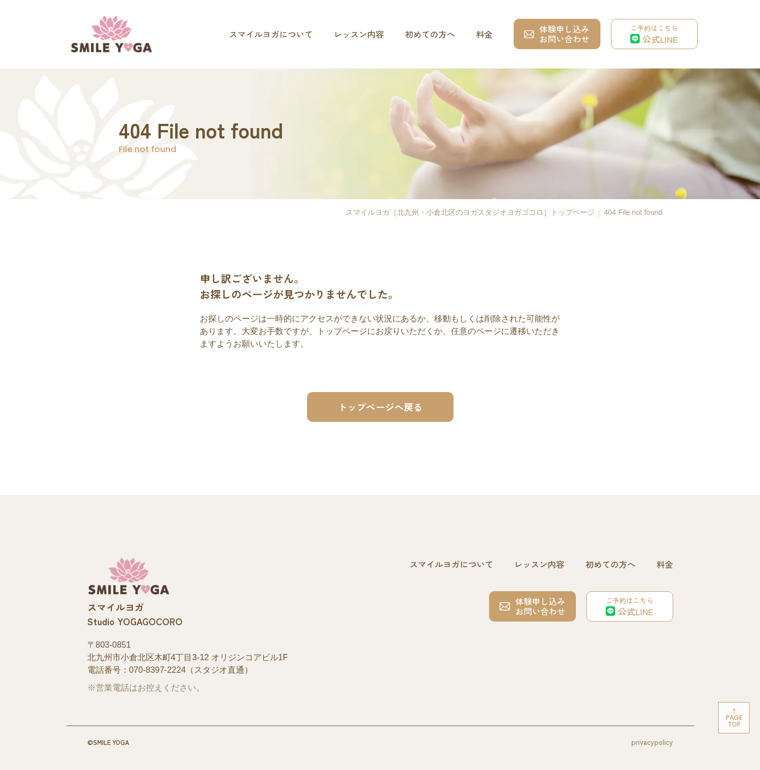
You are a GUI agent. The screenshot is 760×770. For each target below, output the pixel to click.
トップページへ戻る (380, 406)
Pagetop (734, 721)
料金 (484, 34)
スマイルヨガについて (271, 34)
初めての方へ (430, 34)
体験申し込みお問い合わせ (556, 33)
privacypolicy (652, 742)
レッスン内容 (359, 34)
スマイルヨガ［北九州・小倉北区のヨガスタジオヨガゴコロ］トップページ (470, 212)
